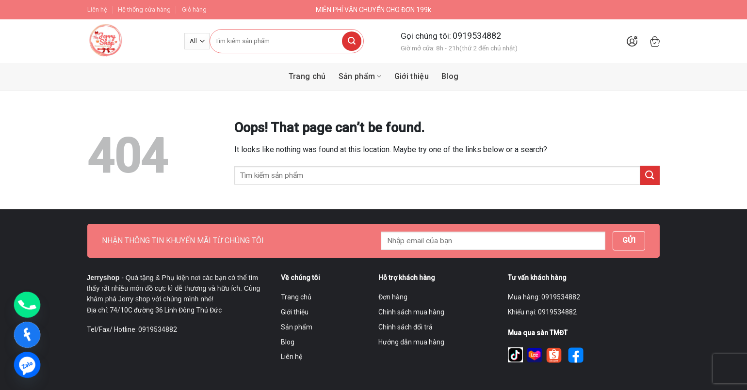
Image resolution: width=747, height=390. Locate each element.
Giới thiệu (411, 76)
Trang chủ (307, 76)
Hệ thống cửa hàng (144, 9)
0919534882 (477, 36)
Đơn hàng (392, 297)
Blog (449, 76)
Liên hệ (97, 9)
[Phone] (27, 305)
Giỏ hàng (194, 9)
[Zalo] (27, 365)
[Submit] (351, 41)
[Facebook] (27, 335)
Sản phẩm (360, 76)
